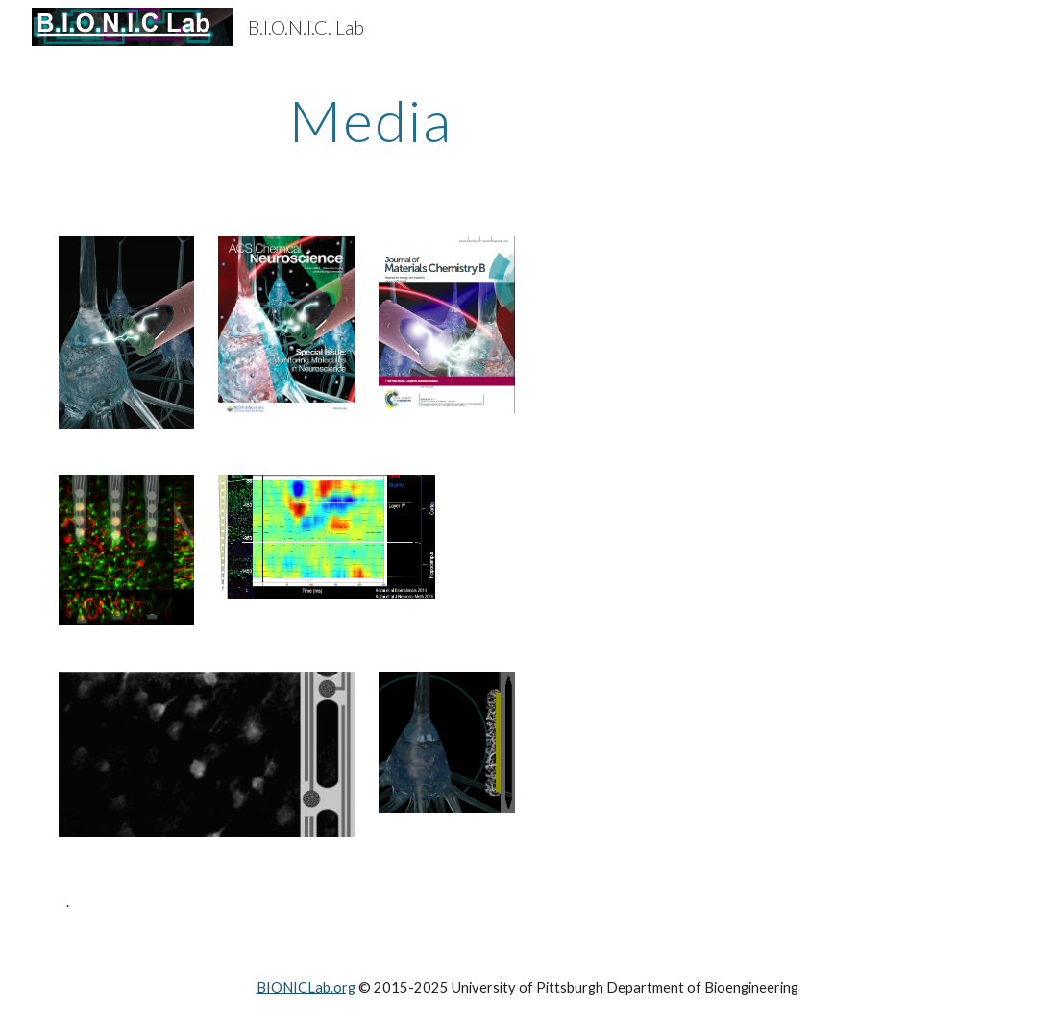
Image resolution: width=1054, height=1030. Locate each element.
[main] (371, 120)
